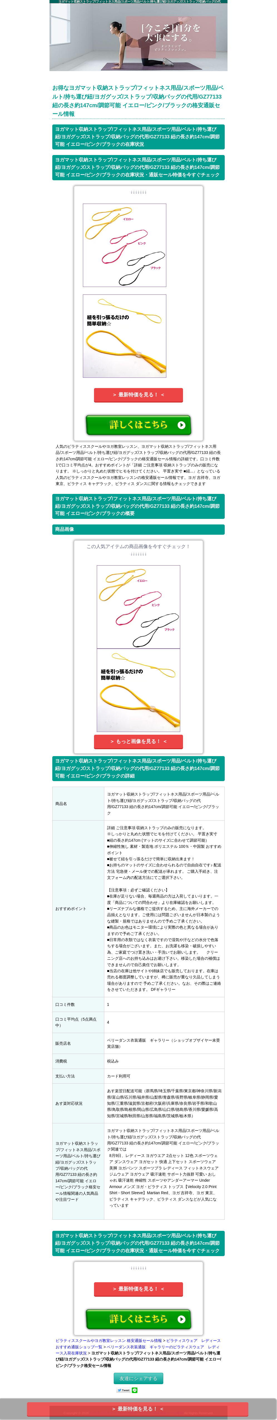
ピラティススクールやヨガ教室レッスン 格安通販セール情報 (109, 1340)
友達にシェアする (138, 1378)
